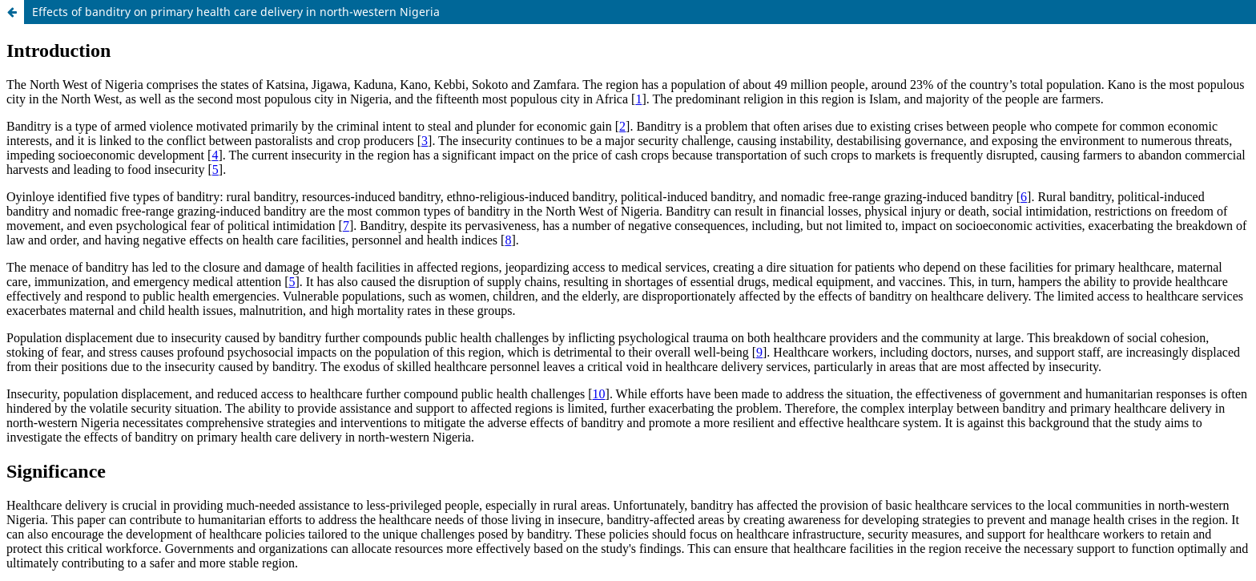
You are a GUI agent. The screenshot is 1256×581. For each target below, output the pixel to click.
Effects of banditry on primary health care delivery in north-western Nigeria (236, 11)
